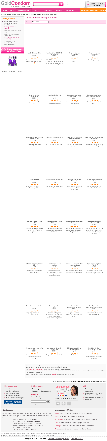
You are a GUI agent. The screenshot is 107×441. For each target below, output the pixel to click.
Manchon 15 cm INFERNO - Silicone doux (54, 53)
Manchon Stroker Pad (54, 95)
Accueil (3, 14)
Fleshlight (58, 426)
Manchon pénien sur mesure (54, 264)
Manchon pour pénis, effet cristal (34, 348)
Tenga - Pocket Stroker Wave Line (74, 180)
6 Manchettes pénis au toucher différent (74, 348)
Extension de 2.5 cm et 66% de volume (94, 138)
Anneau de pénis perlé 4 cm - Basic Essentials (74, 264)
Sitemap (52, 435)
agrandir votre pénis (35, 369)
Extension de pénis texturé (34, 306)
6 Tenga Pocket (34, 179)
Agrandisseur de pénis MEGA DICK (54, 348)
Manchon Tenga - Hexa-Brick (94, 180)
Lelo (56, 423)
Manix (57, 416)
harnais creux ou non (43, 371)
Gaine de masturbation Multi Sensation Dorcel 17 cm (94, 96)
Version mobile (77, 439)
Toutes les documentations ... (94, 397)
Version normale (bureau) (58, 439)
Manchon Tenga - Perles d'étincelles (54, 222)
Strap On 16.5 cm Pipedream (34, 95)
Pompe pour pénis (9, 41)
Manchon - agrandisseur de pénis (54, 306)
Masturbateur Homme (11, 21)
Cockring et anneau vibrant (13, 31)
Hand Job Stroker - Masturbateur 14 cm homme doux (94, 349)
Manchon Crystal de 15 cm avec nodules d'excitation (94, 306)
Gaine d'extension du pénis (54, 137)
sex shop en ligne (16, 433)
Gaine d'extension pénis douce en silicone (74, 138)
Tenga (57, 429)
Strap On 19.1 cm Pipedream (94, 53)
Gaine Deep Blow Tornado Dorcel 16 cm (34, 138)
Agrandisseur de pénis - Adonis (94, 264)
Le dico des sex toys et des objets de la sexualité (93, 394)
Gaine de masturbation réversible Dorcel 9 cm (94, 222)
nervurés (53, 374)
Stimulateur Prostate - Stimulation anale (10, 43)
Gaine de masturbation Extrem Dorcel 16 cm (74, 95)
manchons (47, 366)
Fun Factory (59, 419)
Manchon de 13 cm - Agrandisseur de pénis (74, 306)
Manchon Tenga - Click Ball (54, 179)
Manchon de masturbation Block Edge (74, 222)
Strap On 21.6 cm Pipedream (74, 53)
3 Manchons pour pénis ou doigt (34, 264)
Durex (57, 413)
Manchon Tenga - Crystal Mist (34, 222)
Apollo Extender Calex (34, 53)
